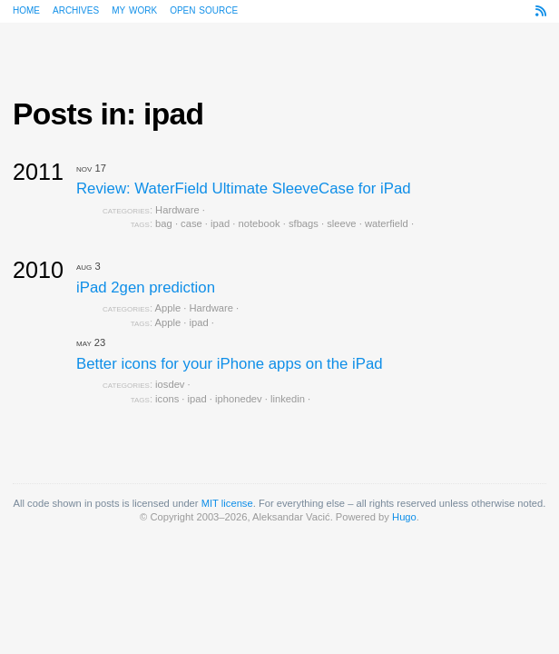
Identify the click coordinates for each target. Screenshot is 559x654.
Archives (76, 9)
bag (163, 223)
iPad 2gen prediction (145, 287)
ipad (220, 223)
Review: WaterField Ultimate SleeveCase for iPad (243, 188)
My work (134, 9)
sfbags (304, 223)
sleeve (341, 223)
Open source (204, 9)
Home (26, 9)
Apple (168, 307)
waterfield (386, 223)
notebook (259, 223)
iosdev (169, 384)
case (191, 223)
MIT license (227, 503)
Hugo (404, 516)
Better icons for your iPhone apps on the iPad (229, 363)
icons (167, 398)
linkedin (287, 398)
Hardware (177, 209)
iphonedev (238, 398)
